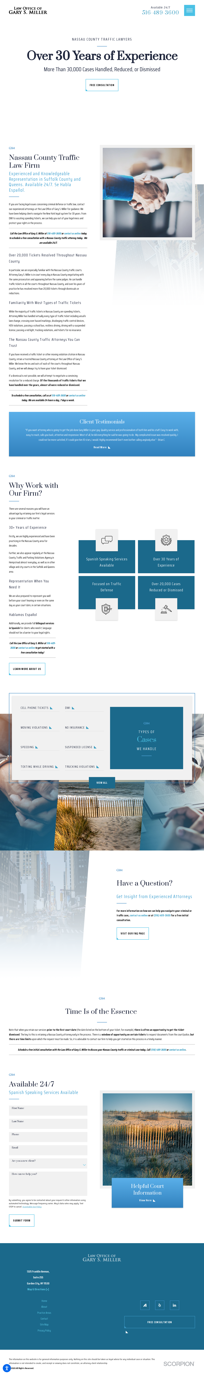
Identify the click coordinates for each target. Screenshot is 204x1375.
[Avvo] (145, 1305)
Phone (15, 1138)
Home (44, 1301)
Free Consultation (102, 85)
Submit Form (21, 1224)
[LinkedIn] (174, 1305)
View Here (145, 1200)
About (44, 1307)
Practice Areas (44, 1313)
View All (102, 783)
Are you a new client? (24, 1164)
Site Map (44, 1324)
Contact (44, 1318)
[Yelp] (159, 1305)
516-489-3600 (160, 13)
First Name (18, 1111)
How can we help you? (24, 1177)
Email (15, 1151)
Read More (100, 447)
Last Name (18, 1125)
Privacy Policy (44, 1330)
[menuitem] (44, 1301)
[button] (7, 1368)
